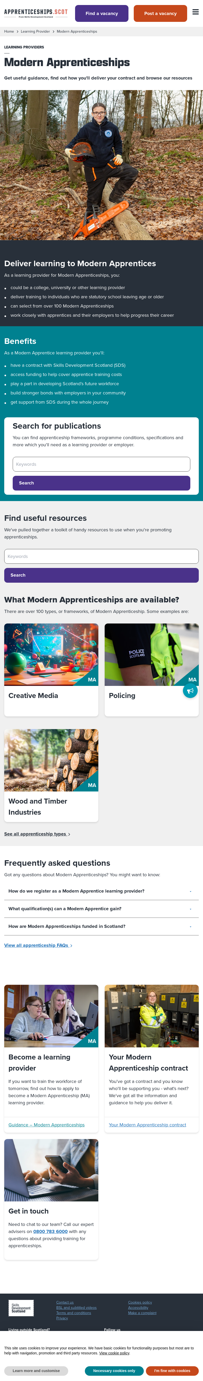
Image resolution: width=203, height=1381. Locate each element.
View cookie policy (114, 1353)
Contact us (65, 1302)
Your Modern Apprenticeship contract (147, 1124)
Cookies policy (140, 1302)
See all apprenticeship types (37, 833)
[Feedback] (190, 690)
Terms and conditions (73, 1313)
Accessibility (138, 1307)
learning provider (35, 31)
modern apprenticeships (77, 31)
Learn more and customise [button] (36, 1371)
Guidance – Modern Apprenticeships (46, 1124)
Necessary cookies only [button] (114, 1371)
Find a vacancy (102, 13)
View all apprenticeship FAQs (38, 945)
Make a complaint (142, 1313)
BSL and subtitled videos (76, 1307)
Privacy (62, 1318)
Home (9, 31)
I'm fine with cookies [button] (172, 1371)
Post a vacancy (160, 13)
